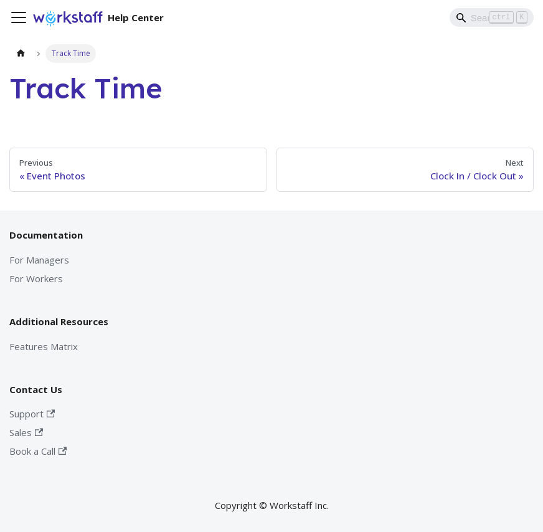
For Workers (36, 278)
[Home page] (20, 53)
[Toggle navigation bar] (18, 17)
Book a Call (38, 451)
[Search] (492, 17)
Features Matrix (43, 346)
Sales (26, 432)
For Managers (39, 260)
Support (32, 413)
